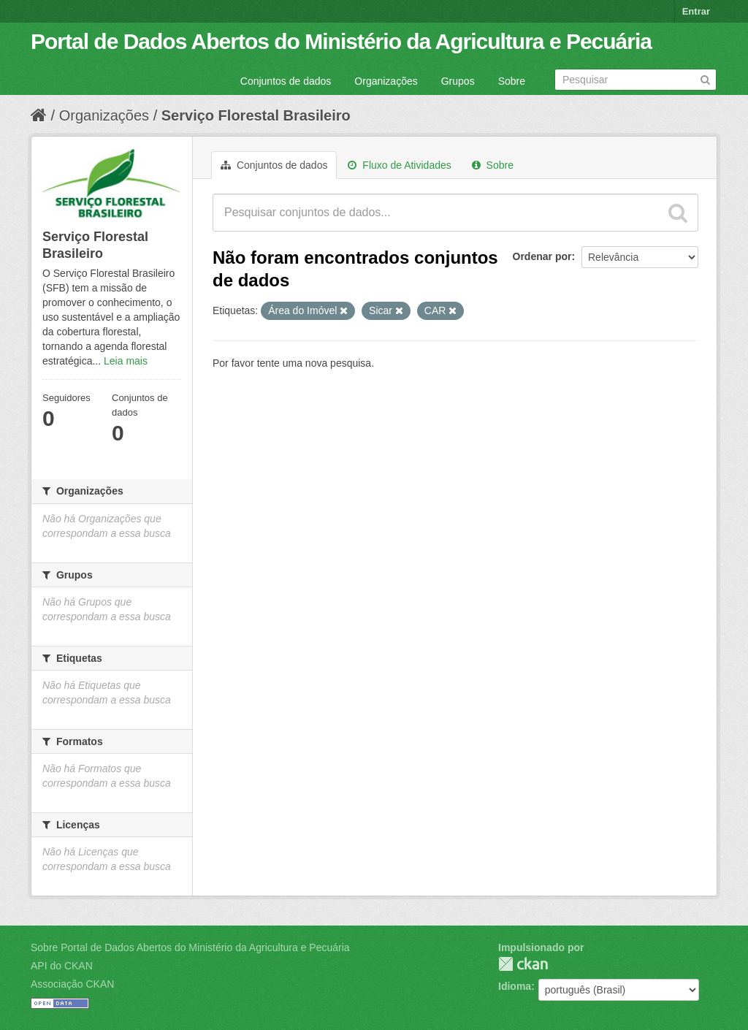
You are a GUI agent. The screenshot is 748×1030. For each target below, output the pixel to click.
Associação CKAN (72, 984)
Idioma (514, 986)
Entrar (696, 11)
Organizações (385, 81)
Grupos (458, 81)
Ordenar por (542, 256)
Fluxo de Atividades (399, 165)
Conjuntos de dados (286, 81)
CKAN (523, 964)
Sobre (511, 81)
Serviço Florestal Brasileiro (256, 115)
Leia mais (126, 361)
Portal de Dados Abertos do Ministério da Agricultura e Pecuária (341, 41)
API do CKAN (62, 966)
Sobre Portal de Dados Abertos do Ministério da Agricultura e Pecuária (190, 947)
